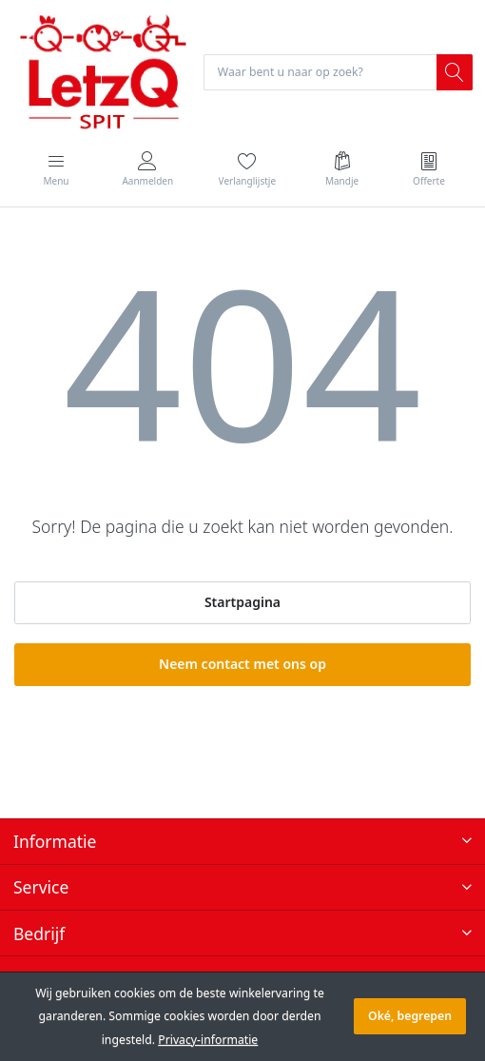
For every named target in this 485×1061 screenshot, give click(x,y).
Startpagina (242, 602)
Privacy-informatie (208, 1040)
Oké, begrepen (410, 1016)
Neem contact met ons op (242, 664)
